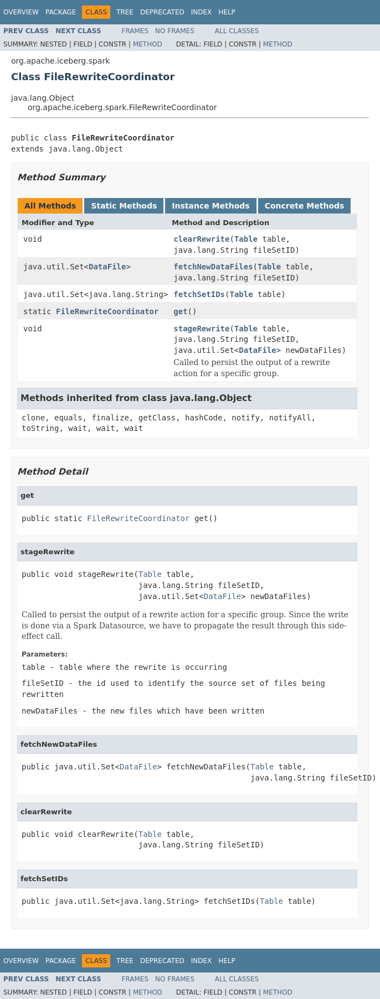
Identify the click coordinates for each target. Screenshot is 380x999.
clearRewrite (201, 239)
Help (226, 12)
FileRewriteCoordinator (107, 311)
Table (246, 239)
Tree (124, 12)
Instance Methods (210, 205)
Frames (135, 31)
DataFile (107, 266)
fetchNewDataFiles (213, 266)
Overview (21, 12)
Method (147, 44)
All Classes (237, 31)
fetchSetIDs (199, 294)
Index (201, 12)
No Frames (174, 31)
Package (60, 12)
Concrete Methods (305, 205)
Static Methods (124, 205)
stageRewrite (201, 328)
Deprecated (162, 12)
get (180, 311)
